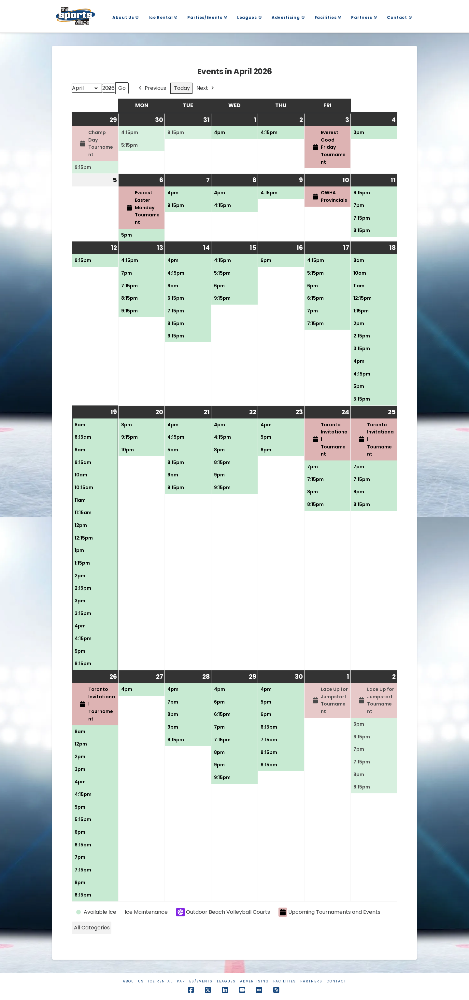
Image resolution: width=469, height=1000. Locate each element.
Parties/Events (195, 981)
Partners (311, 981)
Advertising (254, 981)
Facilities (284, 981)
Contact (336, 981)
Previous (151, 88)
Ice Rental (160, 981)
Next (205, 88)
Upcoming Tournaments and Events (329, 912)
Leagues (226, 981)
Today (182, 88)
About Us (133, 981)
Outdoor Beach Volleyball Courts (223, 912)
